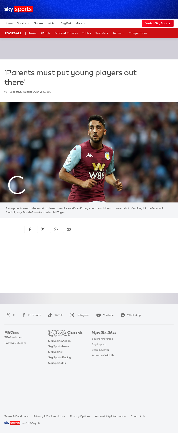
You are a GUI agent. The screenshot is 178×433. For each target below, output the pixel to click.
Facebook (30, 315)
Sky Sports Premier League (64, 344)
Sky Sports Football (60, 349)
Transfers (101, 33)
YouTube (104, 315)
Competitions (139, 33)
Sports (23, 23)
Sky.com (97, 338)
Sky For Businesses (103, 360)
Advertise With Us (103, 382)
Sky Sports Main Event (62, 338)
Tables (86, 33)
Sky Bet (66, 23)
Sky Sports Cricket (59, 355)
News (32, 33)
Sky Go (96, 349)
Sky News (98, 344)
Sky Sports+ (55, 388)
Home (8, 23)
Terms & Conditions (16, 416)
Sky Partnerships (102, 366)
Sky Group (98, 355)
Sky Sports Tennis (59, 371)
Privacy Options (80, 416)
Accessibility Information (110, 416)
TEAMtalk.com (13, 349)
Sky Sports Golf (58, 360)
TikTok (54, 315)
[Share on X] (42, 229)
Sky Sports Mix (57, 399)
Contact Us (138, 416)
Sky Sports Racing (59, 393)
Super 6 (9, 344)
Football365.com (15, 355)
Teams (118, 33)
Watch (52, 23)
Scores (38, 23)
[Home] (18, 9)
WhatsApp (130, 315)
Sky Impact (99, 371)
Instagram (78, 315)
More (81, 23)
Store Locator (100, 377)
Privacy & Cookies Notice (49, 416)
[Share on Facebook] (29, 229)
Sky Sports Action (59, 377)
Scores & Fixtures (66, 33)
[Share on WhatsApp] (55, 229)
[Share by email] (68, 229)
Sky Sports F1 (56, 366)
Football (13, 33)
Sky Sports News (58, 382)
